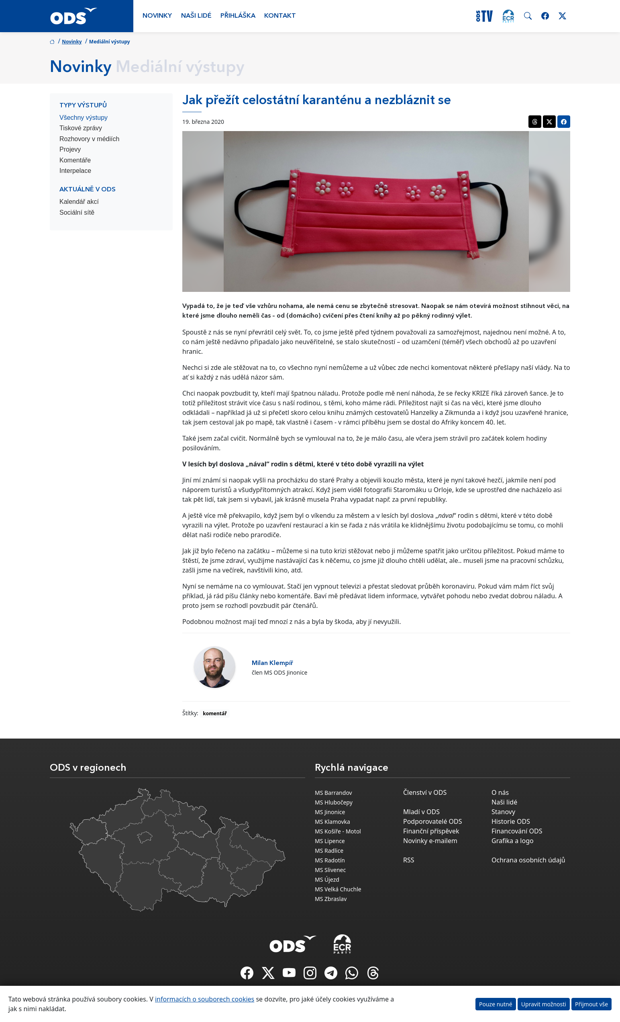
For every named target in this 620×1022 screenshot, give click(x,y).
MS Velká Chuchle (338, 889)
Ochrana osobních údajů (528, 860)
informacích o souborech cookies (204, 999)
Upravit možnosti (543, 1004)
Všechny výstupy (83, 117)
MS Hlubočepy (334, 802)
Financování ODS (517, 831)
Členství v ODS (425, 792)
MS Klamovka (332, 821)
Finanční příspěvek (431, 831)
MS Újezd (327, 879)
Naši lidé (196, 16)
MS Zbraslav (331, 899)
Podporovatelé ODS (432, 821)
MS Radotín (330, 860)
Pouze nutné (495, 1004)
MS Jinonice (330, 812)
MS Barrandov (333, 792)
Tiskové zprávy (80, 128)
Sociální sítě (76, 212)
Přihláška (237, 16)
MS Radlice (329, 850)
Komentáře (75, 160)
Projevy (70, 149)
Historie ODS (511, 821)
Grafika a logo (513, 840)
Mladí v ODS (421, 811)
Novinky (157, 16)
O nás (500, 792)
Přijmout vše (591, 1004)
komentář (214, 713)
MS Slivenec (330, 870)
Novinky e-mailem (430, 840)
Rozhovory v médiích (89, 138)
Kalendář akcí (79, 201)
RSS (408, 860)
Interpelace (75, 170)
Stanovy (503, 811)
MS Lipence (330, 841)
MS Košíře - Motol (338, 831)
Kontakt (280, 16)
